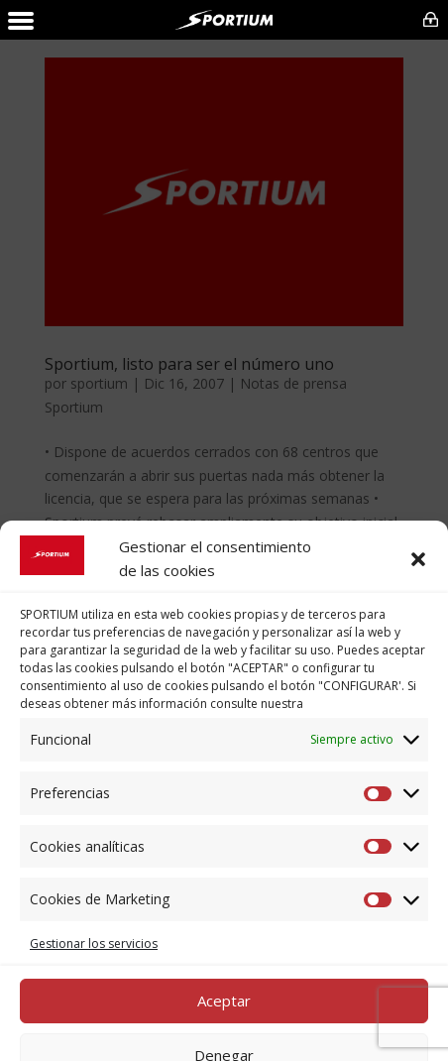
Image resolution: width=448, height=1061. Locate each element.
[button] (418, 945)
